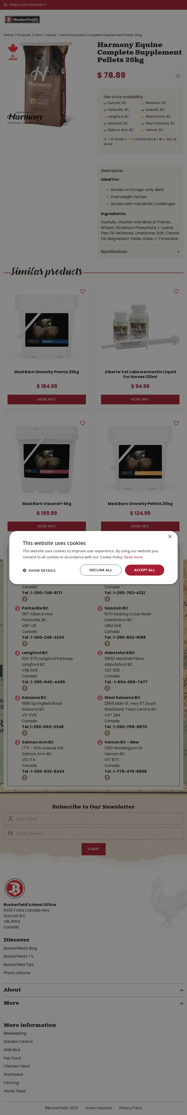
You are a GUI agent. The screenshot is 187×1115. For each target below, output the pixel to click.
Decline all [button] (101, 570)
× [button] (170, 536)
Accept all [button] (144, 570)
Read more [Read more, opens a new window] (133, 556)
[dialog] (93, 557)
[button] (39, 570)
